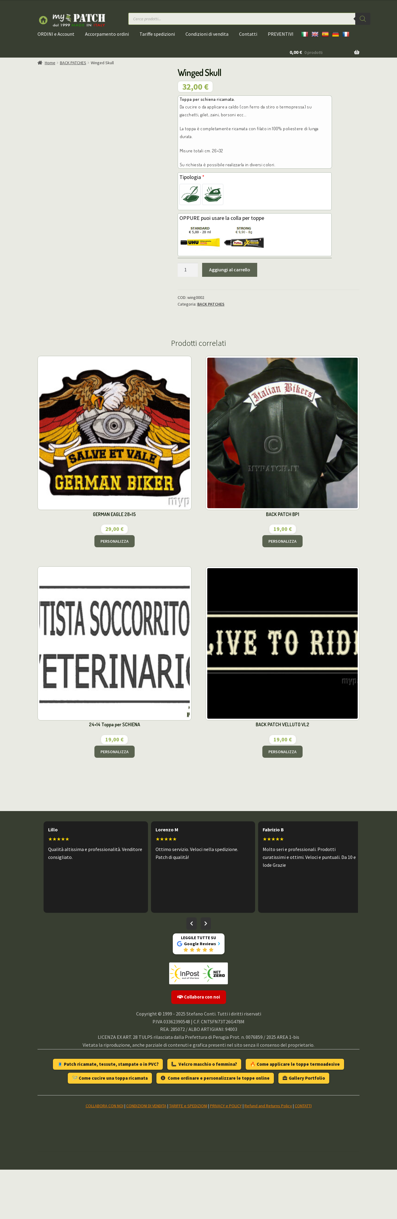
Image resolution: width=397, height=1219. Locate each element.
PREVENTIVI (281, 34)
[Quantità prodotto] (188, 270)
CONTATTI (303, 1155)
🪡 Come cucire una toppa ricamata (110, 1127)
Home (50, 62)
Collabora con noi (198, 1046)
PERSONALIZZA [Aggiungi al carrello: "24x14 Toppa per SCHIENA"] (114, 801)
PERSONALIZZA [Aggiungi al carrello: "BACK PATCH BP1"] (282, 590)
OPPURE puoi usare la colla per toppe (221, 217)
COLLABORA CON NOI (104, 1155)
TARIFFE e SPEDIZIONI (188, 1155)
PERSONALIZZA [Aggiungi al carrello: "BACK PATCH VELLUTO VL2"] (282, 801)
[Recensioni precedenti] (191, 973)
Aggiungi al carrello (229, 270)
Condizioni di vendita (206, 34)
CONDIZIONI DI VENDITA (146, 1155)
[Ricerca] (362, 19)
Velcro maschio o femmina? (204, 1113)
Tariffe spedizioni (157, 34)
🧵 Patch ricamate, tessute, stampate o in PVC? (108, 1113)
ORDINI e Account (56, 34)
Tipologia (192, 177)
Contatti (248, 34)
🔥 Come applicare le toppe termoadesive (295, 1113)
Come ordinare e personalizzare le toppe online (215, 1127)
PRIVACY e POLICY (226, 1155)
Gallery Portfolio (304, 1127)
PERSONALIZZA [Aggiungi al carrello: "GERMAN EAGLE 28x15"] (114, 590)
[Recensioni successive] (206, 973)
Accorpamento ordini (107, 34)
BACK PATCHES (73, 62)
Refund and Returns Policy (268, 1155)
